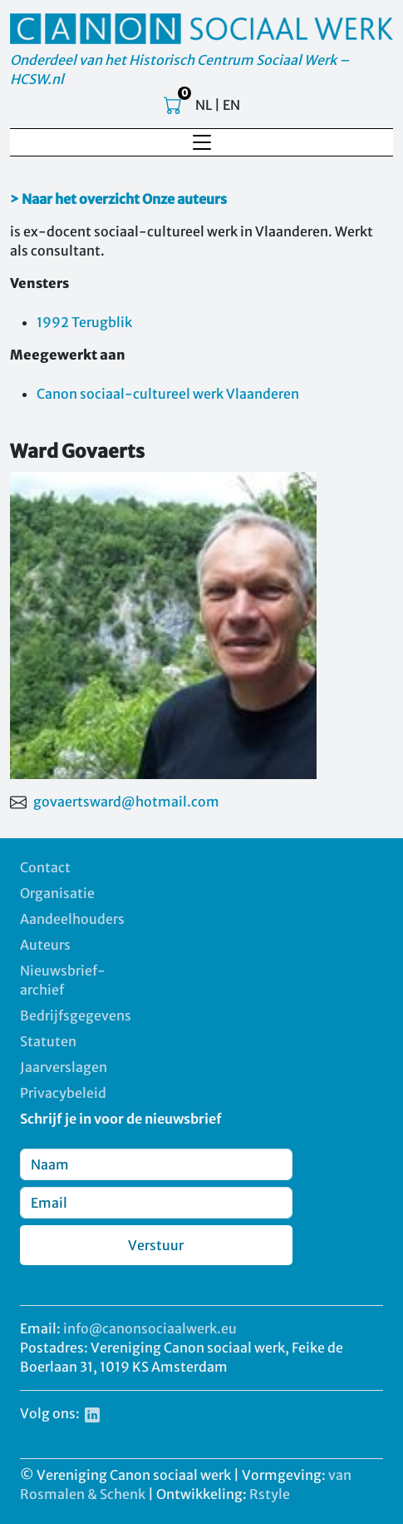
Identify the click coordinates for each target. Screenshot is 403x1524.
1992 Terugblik (84, 322)
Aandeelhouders (72, 919)
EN (231, 105)
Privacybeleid (63, 1093)
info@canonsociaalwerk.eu (150, 1328)
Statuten (48, 1041)
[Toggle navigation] (202, 142)
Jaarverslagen (63, 1067)
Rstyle (269, 1494)
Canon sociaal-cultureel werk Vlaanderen (168, 393)
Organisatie (57, 893)
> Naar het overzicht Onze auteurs (118, 199)
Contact (45, 867)
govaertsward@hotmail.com (126, 801)
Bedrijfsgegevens (75, 1015)
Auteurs (45, 944)
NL (203, 105)
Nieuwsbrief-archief (63, 980)
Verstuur (156, 1245)
